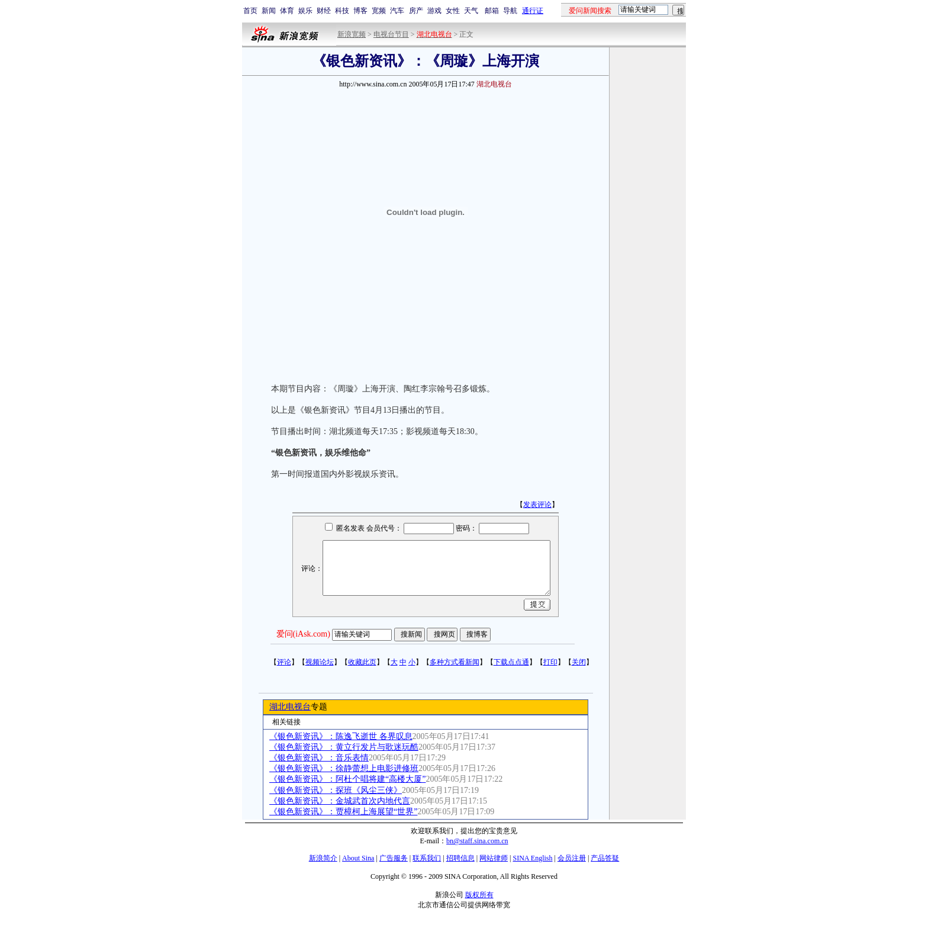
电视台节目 (391, 34)
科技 (342, 11)
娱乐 (305, 11)
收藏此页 (362, 662)
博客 (360, 11)
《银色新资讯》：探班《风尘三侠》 (335, 790)
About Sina (358, 858)
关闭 (579, 662)
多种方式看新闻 (454, 662)
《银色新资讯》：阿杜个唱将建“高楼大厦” (347, 779)
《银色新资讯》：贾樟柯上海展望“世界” (343, 811)
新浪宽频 (351, 34)
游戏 (434, 11)
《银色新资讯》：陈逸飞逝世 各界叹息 (341, 736)
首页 (250, 11)
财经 (324, 11)
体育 (287, 11)
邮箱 (492, 11)
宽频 (379, 11)
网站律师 (493, 858)
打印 (550, 662)
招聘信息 (460, 858)
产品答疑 (605, 858)
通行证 (532, 11)
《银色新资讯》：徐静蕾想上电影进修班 (343, 768)
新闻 (269, 11)
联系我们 (427, 858)
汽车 (397, 11)
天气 (471, 11)
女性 (453, 11)
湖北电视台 (290, 706)
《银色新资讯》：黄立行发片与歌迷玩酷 (343, 747)
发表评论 (537, 504)
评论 (284, 662)
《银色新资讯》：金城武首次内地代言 (339, 800)
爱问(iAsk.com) (303, 633)
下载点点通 (511, 662)
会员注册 (572, 858)
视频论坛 (319, 662)
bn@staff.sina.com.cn (477, 841)
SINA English (532, 858)
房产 (416, 11)
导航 (510, 11)
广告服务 (393, 858)
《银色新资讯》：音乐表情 (319, 757)
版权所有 (479, 895)
